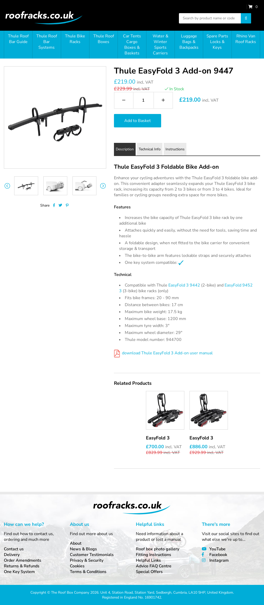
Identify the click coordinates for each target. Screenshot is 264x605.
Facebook (218, 555)
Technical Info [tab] (150, 149)
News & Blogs (83, 549)
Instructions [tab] (175, 149)
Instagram (219, 560)
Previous (7, 186)
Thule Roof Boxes (103, 39)
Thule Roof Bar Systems (46, 41)
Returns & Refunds (21, 566)
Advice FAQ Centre (153, 566)
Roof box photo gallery (157, 549)
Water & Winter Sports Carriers (160, 44)
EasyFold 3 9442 (184, 285)
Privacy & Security (86, 560)
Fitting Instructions (153, 555)
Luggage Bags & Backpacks (189, 41)
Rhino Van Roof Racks (245, 39)
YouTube (217, 549)
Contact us (14, 549)
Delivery (12, 555)
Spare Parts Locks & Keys (217, 41)
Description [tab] (125, 149)
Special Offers (149, 572)
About (75, 543)
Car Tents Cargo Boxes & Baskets (132, 44)
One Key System (19, 572)
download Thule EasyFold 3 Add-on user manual (163, 353)
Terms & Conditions (88, 572)
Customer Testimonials (92, 555)
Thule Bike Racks (75, 39)
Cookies (77, 566)
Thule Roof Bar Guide (18, 39)
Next (103, 186)
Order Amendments (22, 560)
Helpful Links (148, 560)
